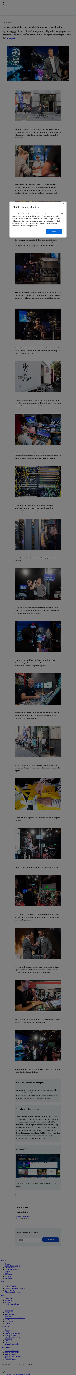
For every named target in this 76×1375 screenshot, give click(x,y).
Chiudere (54, 232)
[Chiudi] (64, 204)
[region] (38, 220)
